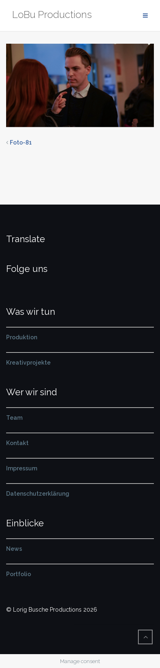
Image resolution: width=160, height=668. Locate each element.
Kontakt (17, 443)
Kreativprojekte (28, 362)
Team (14, 417)
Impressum (21, 468)
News (14, 549)
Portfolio (18, 574)
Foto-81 (21, 142)
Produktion (21, 337)
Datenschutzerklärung (37, 493)
